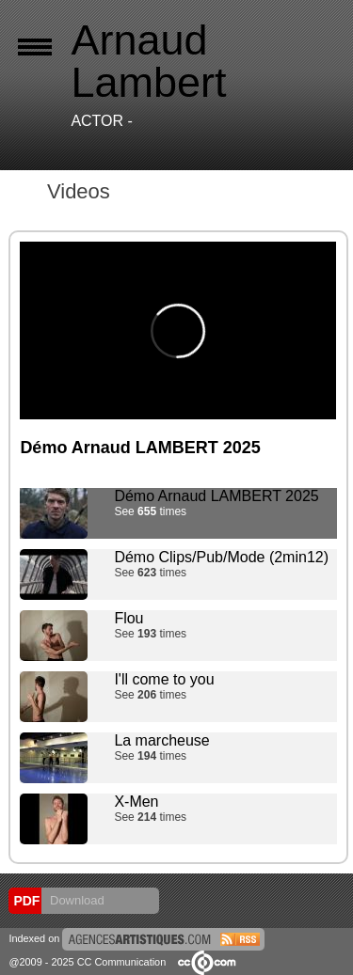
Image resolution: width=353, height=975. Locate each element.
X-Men (136, 802)
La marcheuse (161, 740)
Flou (128, 618)
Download (75, 900)
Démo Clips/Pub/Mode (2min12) (221, 557)
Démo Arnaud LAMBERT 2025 (216, 496)
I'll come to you (164, 679)
